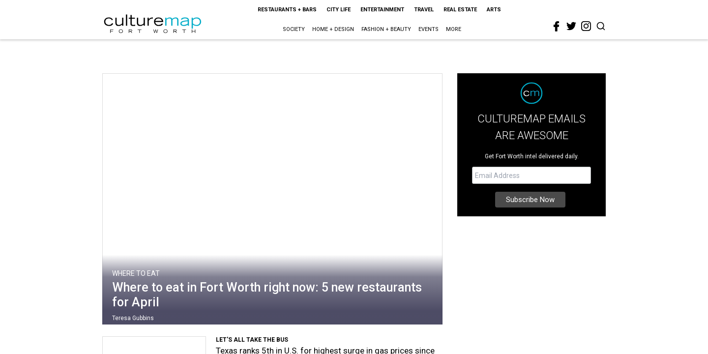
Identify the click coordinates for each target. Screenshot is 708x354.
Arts (494, 9)
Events (428, 29)
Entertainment (382, 9)
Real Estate (460, 9)
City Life (338, 9)
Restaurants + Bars (287, 9)
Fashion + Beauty (386, 29)
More (453, 29)
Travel (424, 9)
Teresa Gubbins (133, 318)
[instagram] (586, 26)
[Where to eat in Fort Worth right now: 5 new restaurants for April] (272, 201)
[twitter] (571, 26)
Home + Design (333, 29)
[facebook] (556, 26)
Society (294, 29)
